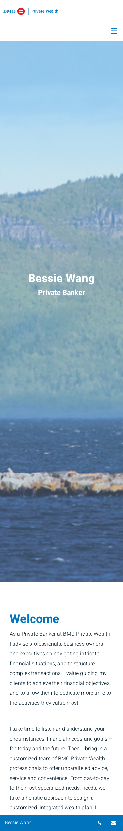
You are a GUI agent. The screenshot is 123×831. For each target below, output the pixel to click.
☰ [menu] (114, 31)
